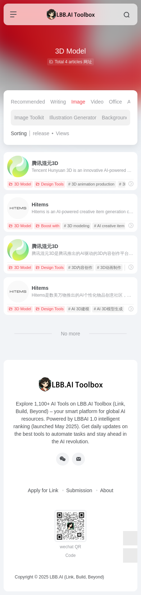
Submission (79, 490)
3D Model (20, 184)
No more (70, 334)
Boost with (47, 226)
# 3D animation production (91, 184)
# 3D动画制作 (109, 267)
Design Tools (50, 184)
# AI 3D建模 (78, 309)
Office (115, 102)
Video (97, 102)
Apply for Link (43, 490)
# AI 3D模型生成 (108, 309)
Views (62, 133)
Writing (58, 102)
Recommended (28, 102)
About (106, 490)
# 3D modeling (77, 226)
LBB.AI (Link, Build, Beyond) (77, 577)
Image (78, 102)
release (41, 133)
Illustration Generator (72, 117)
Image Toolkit (29, 117)
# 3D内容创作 (80, 267)
